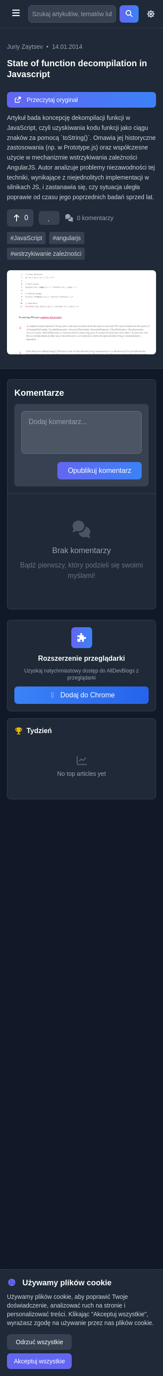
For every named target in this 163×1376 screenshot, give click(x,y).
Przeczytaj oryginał (46, 99)
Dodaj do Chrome (81, 695)
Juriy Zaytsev (25, 46)
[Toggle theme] (151, 14)
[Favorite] (49, 218)
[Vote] (20, 218)
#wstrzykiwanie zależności (45, 253)
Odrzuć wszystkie (39, 1342)
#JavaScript (26, 237)
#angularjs (67, 237)
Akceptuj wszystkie (39, 1361)
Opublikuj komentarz (99, 470)
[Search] (129, 14)
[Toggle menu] (15, 14)
